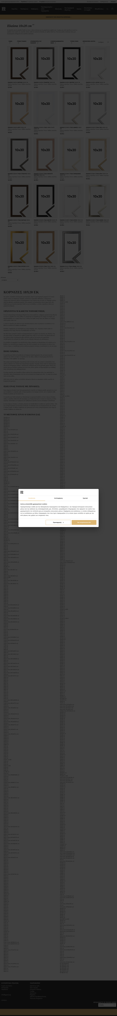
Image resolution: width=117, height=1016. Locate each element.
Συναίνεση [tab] (31, 498)
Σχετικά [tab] (85, 498)
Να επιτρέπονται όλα (84, 522)
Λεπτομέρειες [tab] (58, 498)
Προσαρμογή (58, 522)
